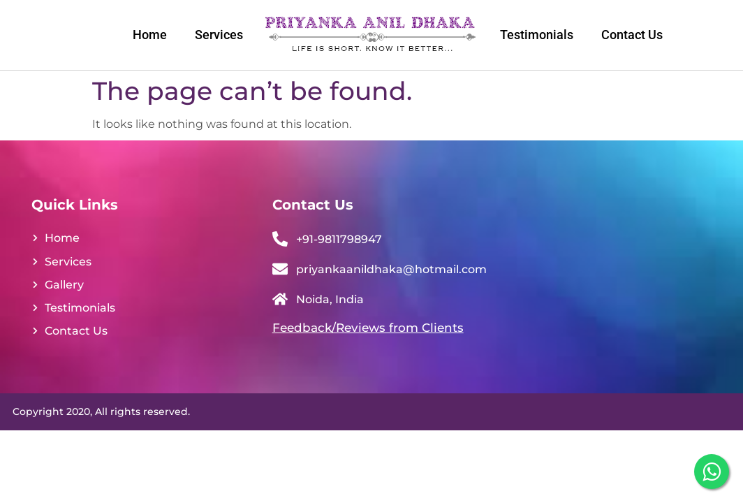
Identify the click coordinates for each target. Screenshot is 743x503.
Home (150, 34)
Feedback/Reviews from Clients (368, 328)
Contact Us (632, 34)
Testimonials (536, 34)
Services (219, 34)
